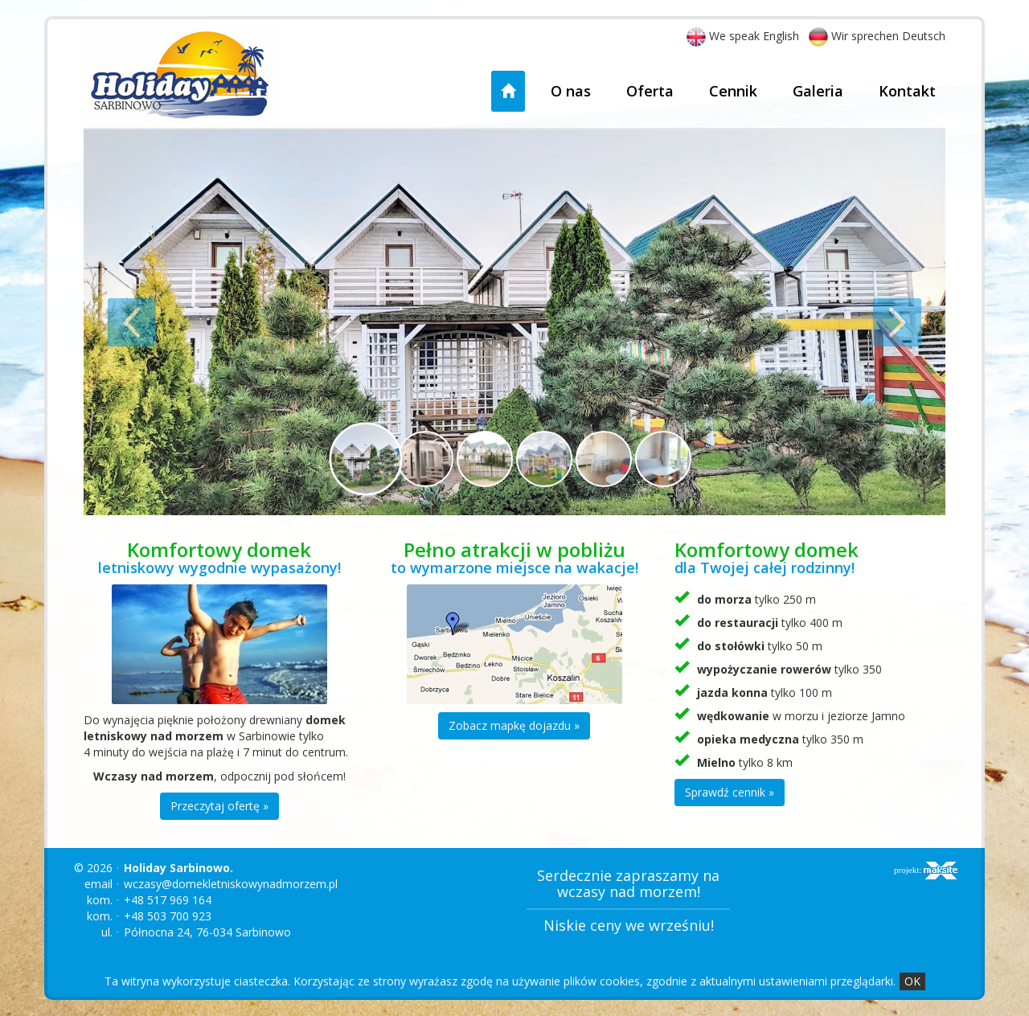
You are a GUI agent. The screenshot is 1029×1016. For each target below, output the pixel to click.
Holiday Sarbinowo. (178, 867)
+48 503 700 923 (167, 916)
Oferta (650, 90)
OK (912, 981)
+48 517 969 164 (167, 899)
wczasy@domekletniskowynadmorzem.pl (231, 883)
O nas (571, 90)
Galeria (818, 90)
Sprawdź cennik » (729, 792)
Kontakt (907, 90)
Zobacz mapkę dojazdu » (514, 725)
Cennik (733, 90)
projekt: (925, 870)
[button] (148, 322)
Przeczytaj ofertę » (219, 805)
